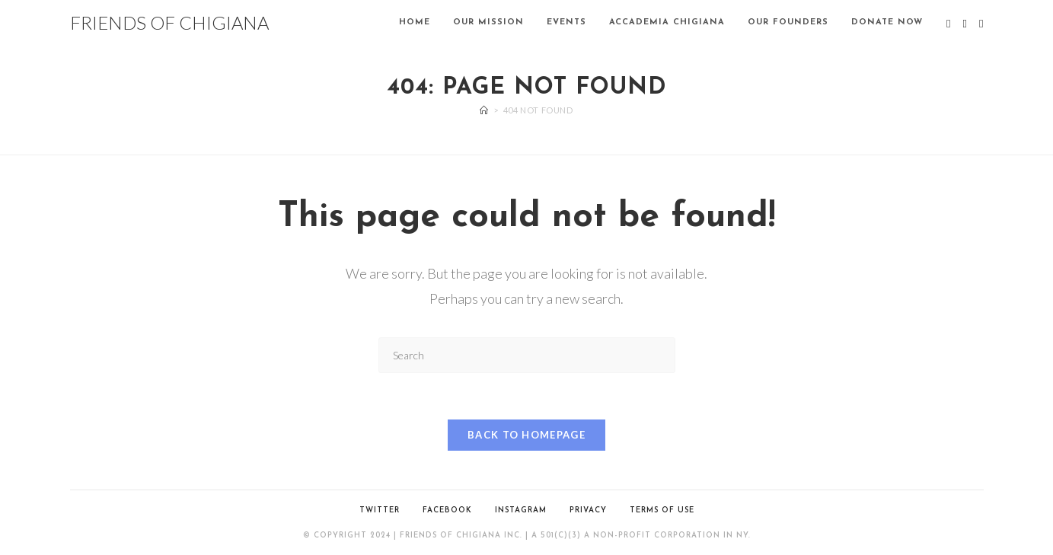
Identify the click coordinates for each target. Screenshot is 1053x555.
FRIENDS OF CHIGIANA (169, 22)
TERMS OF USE (662, 510)
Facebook (447, 510)
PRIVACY (588, 510)
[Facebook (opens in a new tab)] (965, 24)
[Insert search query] (526, 355)
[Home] (484, 110)
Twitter (379, 510)
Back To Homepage (526, 435)
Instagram (521, 510)
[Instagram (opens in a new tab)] (981, 24)
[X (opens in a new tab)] (948, 24)
